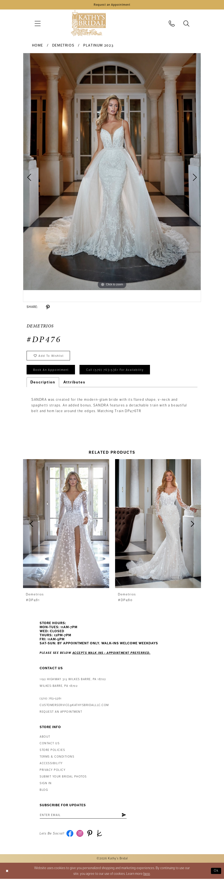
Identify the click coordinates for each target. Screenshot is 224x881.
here (146, 876)
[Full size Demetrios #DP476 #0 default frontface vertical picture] (112, 172)
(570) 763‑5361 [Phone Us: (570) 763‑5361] (51, 700)
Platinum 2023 (98, 46)
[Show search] (186, 24)
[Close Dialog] (7, 873)
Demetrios (63, 46)
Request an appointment (61, 713)
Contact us (50, 745)
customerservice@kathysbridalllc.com (74, 706)
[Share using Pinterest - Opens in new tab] (48, 307)
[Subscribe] (127, 816)
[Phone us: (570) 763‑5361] (171, 24)
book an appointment (51, 371)
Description (42, 383)
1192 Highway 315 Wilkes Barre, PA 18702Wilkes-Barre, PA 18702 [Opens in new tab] (73, 684)
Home (37, 46)
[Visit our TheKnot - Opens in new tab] (101, 835)
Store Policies (52, 751)
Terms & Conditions (57, 758)
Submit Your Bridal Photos (63, 778)
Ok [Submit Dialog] (216, 873)
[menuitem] (37, 24)
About (45, 738)
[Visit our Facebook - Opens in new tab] (70, 835)
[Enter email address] (85, 816)
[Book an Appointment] (112, 5)
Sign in (46, 785)
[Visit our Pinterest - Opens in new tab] (90, 835)
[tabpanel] (112, 172)
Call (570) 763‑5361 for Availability (117, 371)
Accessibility (51, 765)
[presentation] (66, 525)
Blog (44, 791)
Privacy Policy (52, 771)
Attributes (74, 383)
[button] (37, 24)
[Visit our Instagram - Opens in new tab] (80, 835)
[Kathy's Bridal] (88, 24)
